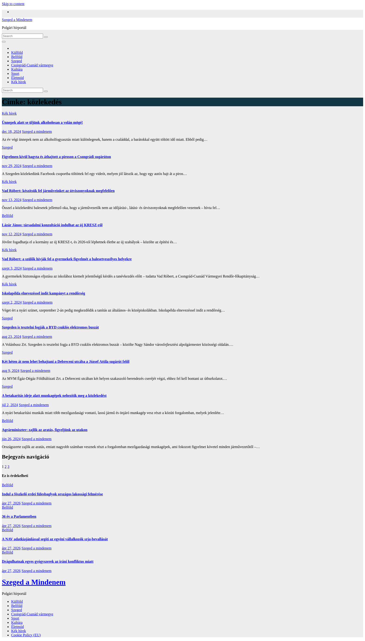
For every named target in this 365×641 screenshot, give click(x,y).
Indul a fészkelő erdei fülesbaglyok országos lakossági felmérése (52, 494)
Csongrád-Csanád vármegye (32, 65)
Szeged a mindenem (37, 132)
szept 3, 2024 (12, 268)
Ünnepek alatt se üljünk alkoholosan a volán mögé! (42, 122)
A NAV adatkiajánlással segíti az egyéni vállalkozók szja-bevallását (55, 539)
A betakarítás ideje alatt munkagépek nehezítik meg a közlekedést (54, 396)
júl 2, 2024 (10, 405)
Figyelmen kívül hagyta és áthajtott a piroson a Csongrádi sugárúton (56, 157)
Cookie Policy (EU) (26, 635)
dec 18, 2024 (11, 132)
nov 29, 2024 (11, 166)
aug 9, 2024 (10, 371)
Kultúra (17, 69)
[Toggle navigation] (4, 41)
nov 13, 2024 (11, 200)
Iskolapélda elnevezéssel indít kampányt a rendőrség (43, 293)
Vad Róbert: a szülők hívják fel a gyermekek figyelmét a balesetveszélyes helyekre (67, 259)
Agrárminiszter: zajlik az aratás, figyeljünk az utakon (45, 430)
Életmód (17, 78)
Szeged (16, 61)
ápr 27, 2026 (11, 503)
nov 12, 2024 (11, 234)
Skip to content (13, 4)
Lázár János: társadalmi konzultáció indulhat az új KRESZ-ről (52, 225)
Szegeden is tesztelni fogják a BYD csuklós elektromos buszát (50, 327)
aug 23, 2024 (11, 337)
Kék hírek (18, 82)
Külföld (17, 53)
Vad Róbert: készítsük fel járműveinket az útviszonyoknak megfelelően (58, 191)
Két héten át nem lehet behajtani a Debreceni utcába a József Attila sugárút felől (65, 361)
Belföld (16, 57)
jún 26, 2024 (11, 439)
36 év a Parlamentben (19, 516)
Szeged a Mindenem (17, 20)
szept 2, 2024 (12, 302)
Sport (15, 73)
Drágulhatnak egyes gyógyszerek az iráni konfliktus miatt (47, 561)
